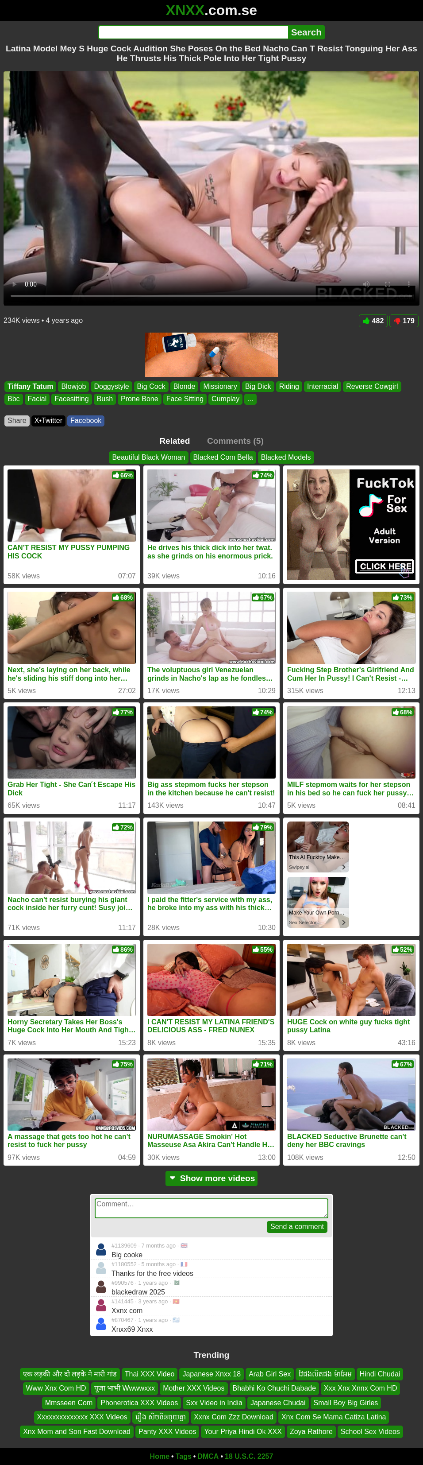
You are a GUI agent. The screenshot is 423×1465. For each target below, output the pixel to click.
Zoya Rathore (311, 1431)
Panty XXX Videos (167, 1431)
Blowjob (73, 386)
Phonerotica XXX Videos (139, 1403)
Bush (105, 399)
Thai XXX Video (150, 1374)
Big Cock (151, 386)
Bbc (14, 399)
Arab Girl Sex (270, 1374)
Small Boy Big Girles (346, 1403)
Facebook (85, 420)
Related (174, 441)
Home (159, 1456)
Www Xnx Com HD (56, 1388)
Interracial (322, 386)
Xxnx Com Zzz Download (233, 1417)
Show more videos (211, 1178)
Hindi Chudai (380, 1374)
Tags (184, 1456)
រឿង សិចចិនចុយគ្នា (160, 1417)
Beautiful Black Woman (148, 457)
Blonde (184, 386)
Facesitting (71, 399)
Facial (37, 399)
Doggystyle (111, 386)
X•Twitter (48, 420)
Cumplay (225, 399)
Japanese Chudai (278, 1403)
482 (373, 321)
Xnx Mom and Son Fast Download (77, 1431)
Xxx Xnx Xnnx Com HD (360, 1388)
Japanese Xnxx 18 (211, 1374)
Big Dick (258, 386)
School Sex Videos (370, 1431)
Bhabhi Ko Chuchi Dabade (274, 1388)
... (250, 399)
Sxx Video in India (214, 1403)
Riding (289, 386)
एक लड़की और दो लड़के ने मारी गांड (70, 1374)
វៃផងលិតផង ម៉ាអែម (325, 1374)
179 (404, 321)
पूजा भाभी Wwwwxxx (124, 1388)
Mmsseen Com (69, 1403)
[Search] (193, 32)
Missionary (220, 386)
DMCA (208, 1456)
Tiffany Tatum (30, 386)
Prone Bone (139, 399)
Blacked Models (286, 457)
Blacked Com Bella (223, 457)
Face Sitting (185, 399)
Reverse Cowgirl (372, 386)
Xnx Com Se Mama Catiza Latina (333, 1417)
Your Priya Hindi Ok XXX (242, 1431)
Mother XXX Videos (193, 1388)
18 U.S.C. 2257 (249, 1456)
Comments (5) (235, 441)
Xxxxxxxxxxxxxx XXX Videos (82, 1417)
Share (17, 420)
